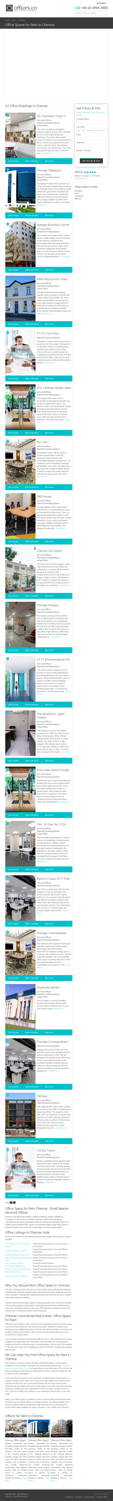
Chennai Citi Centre (49, 551)
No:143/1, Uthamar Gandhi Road (17, 1269)
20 (8, 1150)
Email (78, 135)
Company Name (82, 119)
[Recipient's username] (91, 13)
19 (8, 1095)
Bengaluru (78, 191)
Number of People (83, 150)
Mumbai (78, 199)
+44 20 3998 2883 (94, 8)
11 (8, 659)
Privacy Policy (89, 1497)
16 (8, 932)
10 (8, 604)
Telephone (80, 143)
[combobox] (102, 3)
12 (8, 713)
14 (8, 824)
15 (8, 878)
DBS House (44, 496)
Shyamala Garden (48, 987)
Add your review (81, 178)
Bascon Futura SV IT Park (53, 878)
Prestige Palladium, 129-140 (16, 1251)
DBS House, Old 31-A (13, 1272)
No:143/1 (43, 442)
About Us (79, 1497)
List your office (102, 1497)
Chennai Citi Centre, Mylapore (16, 1276)
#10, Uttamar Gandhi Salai (54, 388)
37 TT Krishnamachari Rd (53, 659)
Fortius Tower (46, 1150)
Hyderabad (79, 196)
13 (8, 769)
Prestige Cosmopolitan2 (52, 1042)
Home (7, 20)
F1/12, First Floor (48, 333)
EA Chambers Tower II (51, 116)
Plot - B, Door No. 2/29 (51, 824)
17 (8, 987)
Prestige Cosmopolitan (52, 933)
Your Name (80, 127)
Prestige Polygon (48, 605)
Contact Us (69, 1497)
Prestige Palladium (49, 170)
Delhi (76, 193)
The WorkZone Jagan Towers (51, 715)
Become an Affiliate (101, 1494)
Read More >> (47, 153)
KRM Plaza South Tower (52, 279)
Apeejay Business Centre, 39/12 (17, 1255)
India (14, 20)
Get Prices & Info (91, 161)
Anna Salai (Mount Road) (53, 770)
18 (8, 1041)
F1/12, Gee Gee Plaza (13, 1263)
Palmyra (42, 1096)
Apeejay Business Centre (53, 225)
